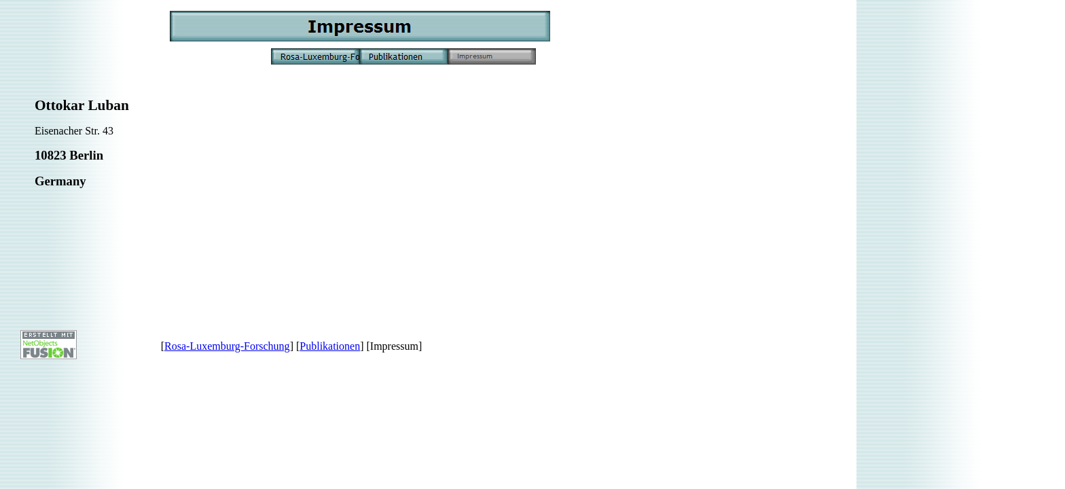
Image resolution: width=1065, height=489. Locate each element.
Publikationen (330, 346)
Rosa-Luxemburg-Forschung (227, 346)
